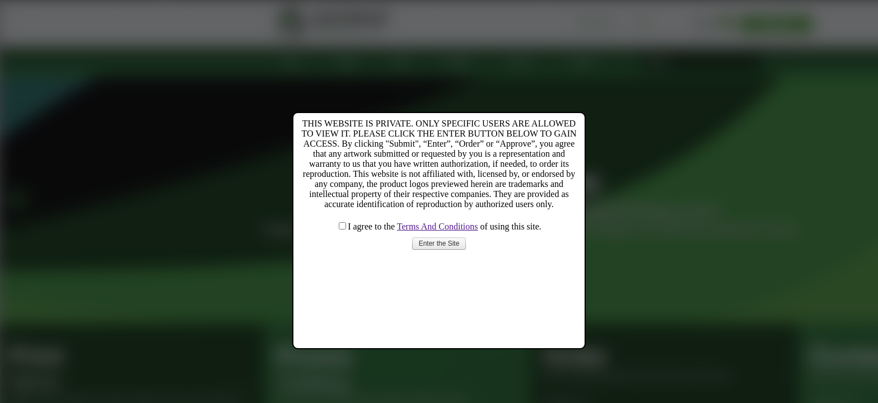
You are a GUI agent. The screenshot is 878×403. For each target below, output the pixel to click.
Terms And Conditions (437, 226)
